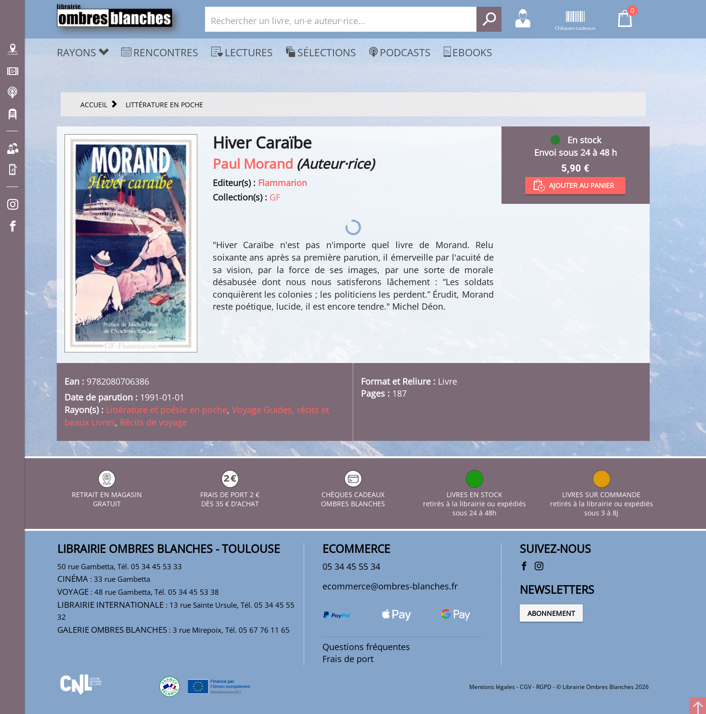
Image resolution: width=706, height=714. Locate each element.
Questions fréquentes (366, 646)
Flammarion (282, 182)
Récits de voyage (153, 422)
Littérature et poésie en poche (166, 409)
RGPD (544, 687)
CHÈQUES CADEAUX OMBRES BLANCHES (353, 494)
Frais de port (347, 658)
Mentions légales (492, 687)
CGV (525, 687)
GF (275, 197)
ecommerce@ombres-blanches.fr (390, 586)
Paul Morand (253, 163)
